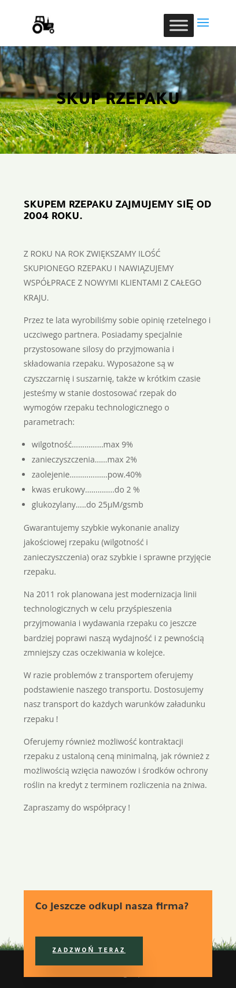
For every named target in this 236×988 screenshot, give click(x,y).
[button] (203, 30)
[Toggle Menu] (178, 25)
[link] (40, 22)
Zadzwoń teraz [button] (89, 951)
